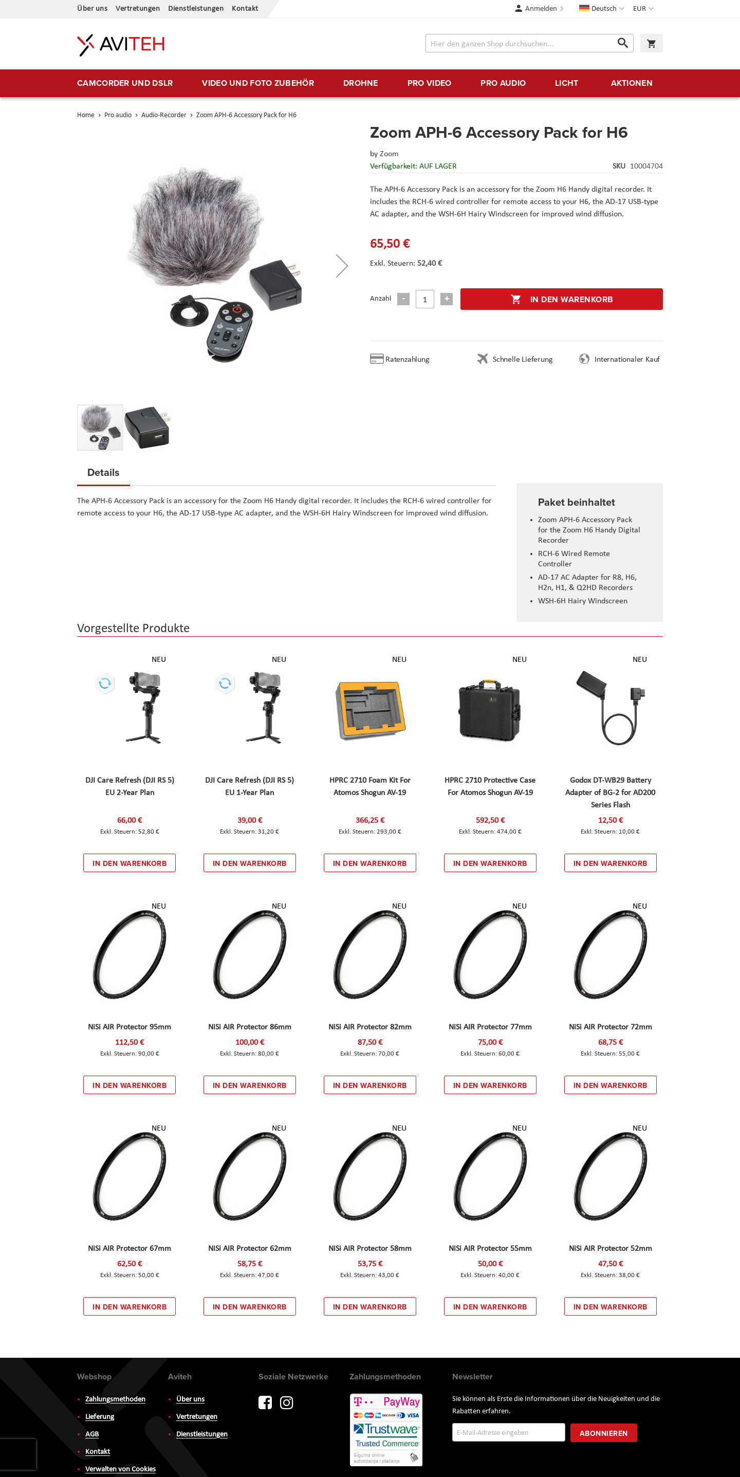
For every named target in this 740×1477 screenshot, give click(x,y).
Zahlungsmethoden (115, 1400)
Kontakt (245, 9)
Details (103, 472)
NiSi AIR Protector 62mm (249, 1249)
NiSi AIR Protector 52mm (610, 1249)
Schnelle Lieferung (522, 360)
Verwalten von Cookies (120, 1469)
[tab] (103, 475)
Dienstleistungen (196, 9)
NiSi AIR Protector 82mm (370, 1027)
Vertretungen (138, 9)
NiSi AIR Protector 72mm (610, 1027)
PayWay (386, 1430)
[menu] (370, 83)
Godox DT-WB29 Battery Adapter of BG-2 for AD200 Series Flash (610, 793)
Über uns (92, 9)
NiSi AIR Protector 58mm (370, 1249)
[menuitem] (125, 83)
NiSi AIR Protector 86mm (249, 1027)
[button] (644, 9)
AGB (92, 1434)
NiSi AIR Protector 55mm (490, 1249)
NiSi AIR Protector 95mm (129, 1027)
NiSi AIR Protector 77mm (490, 1027)
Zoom (389, 154)
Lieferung (99, 1417)
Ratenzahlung (407, 360)
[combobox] (529, 43)
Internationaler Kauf (627, 360)
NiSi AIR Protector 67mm (129, 1249)
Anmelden (541, 9)
